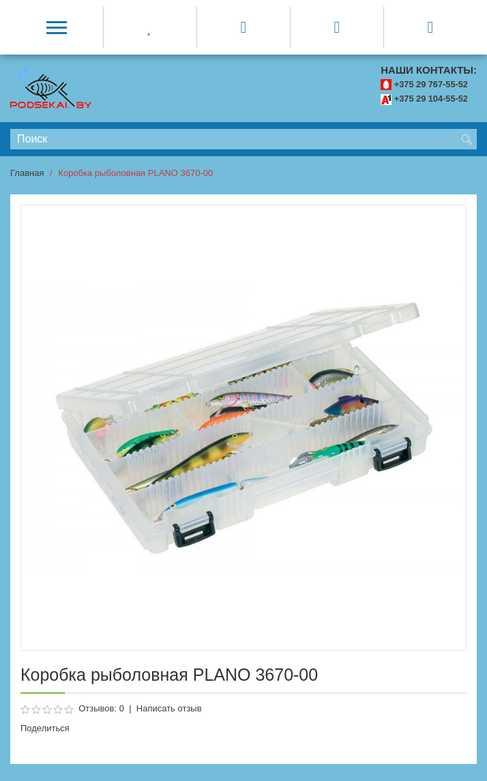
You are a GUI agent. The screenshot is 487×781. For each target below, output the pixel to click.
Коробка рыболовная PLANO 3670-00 (135, 173)
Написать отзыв (169, 708)
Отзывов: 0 (101, 708)
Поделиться (45, 728)
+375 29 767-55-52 (431, 84)
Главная (27, 173)
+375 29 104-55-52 (431, 98)
